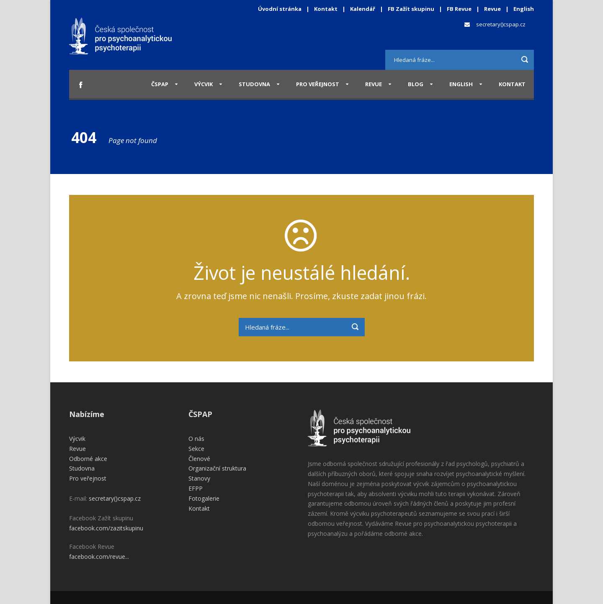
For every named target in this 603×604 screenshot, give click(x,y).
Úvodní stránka (280, 9)
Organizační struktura (217, 468)
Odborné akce (88, 459)
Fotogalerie (203, 498)
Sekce (196, 449)
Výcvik (203, 84)
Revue (492, 9)
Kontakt (326, 9)
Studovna (254, 84)
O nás (196, 439)
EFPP (195, 488)
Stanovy (199, 478)
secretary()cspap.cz (501, 24)
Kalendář (363, 9)
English (523, 9)
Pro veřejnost (317, 84)
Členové (199, 459)
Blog (415, 84)
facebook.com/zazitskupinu (106, 528)
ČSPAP (159, 84)
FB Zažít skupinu (411, 9)
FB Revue (459, 9)
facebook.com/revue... (99, 556)
